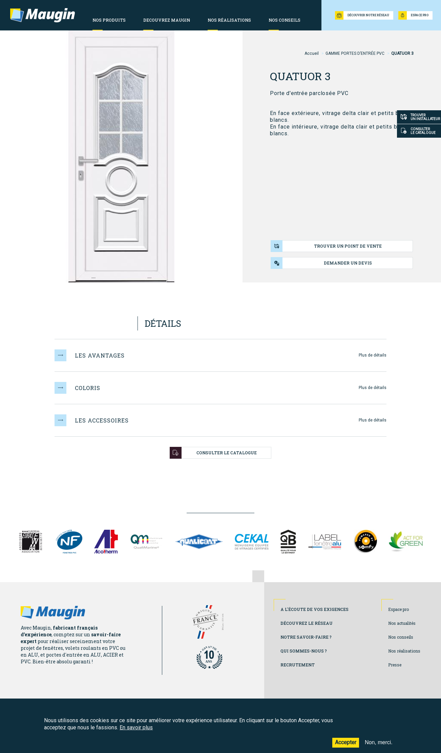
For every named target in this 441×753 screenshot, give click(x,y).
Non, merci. (379, 747)
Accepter (345, 747)
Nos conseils (400, 637)
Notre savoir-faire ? (306, 637)
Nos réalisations (404, 651)
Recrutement (297, 664)
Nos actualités (402, 623)
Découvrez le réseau (306, 623)
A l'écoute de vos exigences (314, 609)
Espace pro (398, 609)
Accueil (311, 53)
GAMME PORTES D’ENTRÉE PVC (355, 53)
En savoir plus (136, 731)
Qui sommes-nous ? (303, 651)
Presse (394, 664)
